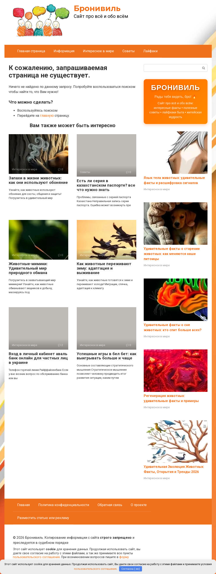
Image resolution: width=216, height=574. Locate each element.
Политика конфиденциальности (63, 505)
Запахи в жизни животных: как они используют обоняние (38, 180)
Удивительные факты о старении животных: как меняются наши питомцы (172, 254)
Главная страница (31, 51)
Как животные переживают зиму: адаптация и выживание (104, 268)
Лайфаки (150, 51)
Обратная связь (110, 505)
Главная (23, 505)
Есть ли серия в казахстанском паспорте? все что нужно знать (106, 185)
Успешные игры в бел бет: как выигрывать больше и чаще (106, 356)
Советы (128, 51)
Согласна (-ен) (130, 568)
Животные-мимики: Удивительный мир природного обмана (28, 268)
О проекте (139, 505)
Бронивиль (97, 8)
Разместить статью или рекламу (43, 518)
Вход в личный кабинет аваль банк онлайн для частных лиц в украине (38, 358)
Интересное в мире (98, 51)
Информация (64, 51)
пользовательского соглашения (36, 557)
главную (47, 116)
